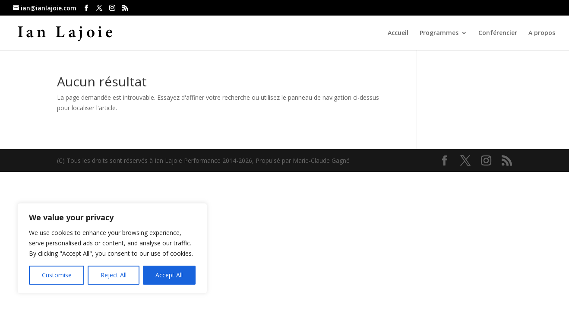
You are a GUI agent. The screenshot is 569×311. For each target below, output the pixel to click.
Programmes (439, 33)
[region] (112, 248)
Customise (57, 275)
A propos (541, 33)
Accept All (169, 275)
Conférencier (497, 33)
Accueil (398, 33)
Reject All (113, 275)
